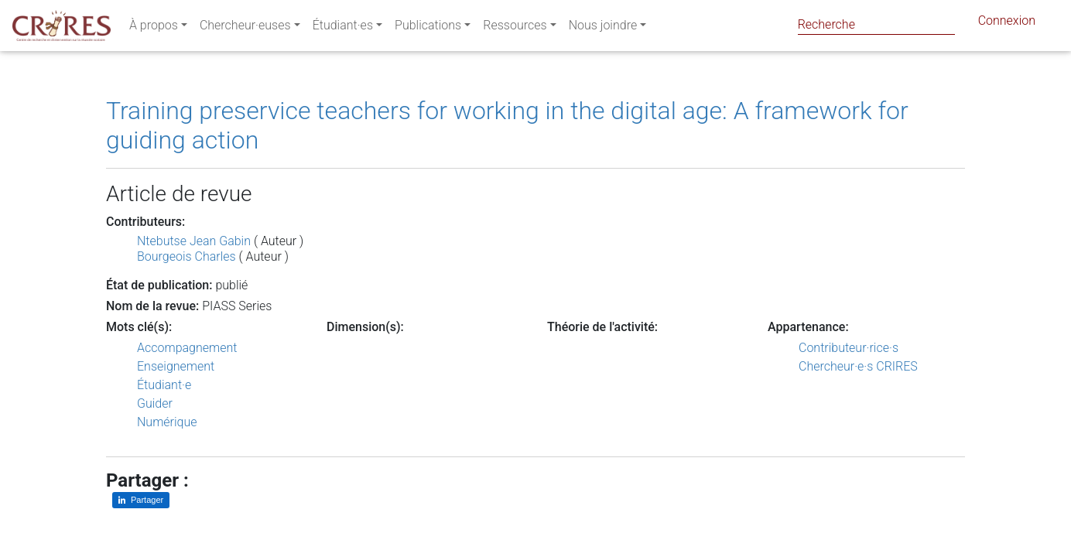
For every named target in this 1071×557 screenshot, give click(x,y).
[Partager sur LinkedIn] (140, 500)
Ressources (514, 28)
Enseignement (175, 366)
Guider (155, 403)
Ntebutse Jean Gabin (194, 241)
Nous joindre (603, 28)
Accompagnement (187, 347)
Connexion (1006, 23)
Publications (428, 28)
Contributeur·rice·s (848, 347)
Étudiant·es (343, 28)
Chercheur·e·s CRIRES (858, 366)
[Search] (876, 24)
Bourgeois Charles (186, 256)
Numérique (167, 422)
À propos (153, 28)
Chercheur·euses (245, 28)
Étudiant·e (164, 385)
